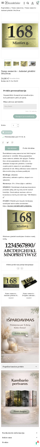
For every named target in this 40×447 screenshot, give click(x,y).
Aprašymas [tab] (12, 148)
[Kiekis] (14, 125)
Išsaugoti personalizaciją (25, 116)
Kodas (3, 81)
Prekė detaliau (29, 148)
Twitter (7, 142)
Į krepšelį (7, 132)
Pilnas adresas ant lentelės (13, 102)
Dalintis (3, 142)
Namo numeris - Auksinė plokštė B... (11, 294)
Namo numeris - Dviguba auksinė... (29, 294)
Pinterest (12, 142)
